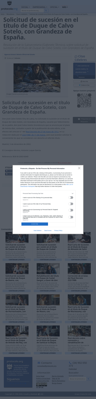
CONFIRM (34, 224)
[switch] (70, 197)
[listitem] (48, 193)
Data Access (47, 230)
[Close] (80, 168)
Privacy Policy (58, 230)
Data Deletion (37, 230)
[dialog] (48, 199)
